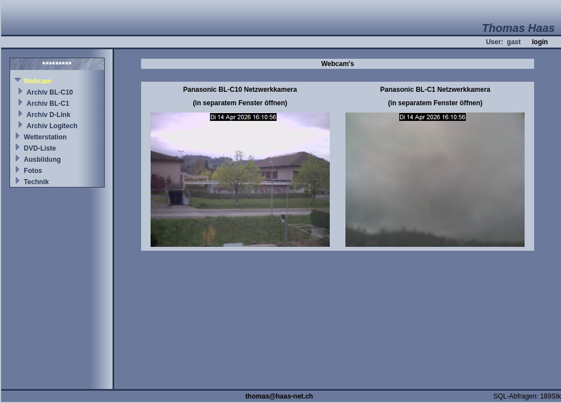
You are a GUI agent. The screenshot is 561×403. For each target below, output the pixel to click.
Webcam (38, 81)
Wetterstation (45, 137)
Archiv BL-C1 (48, 103)
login (540, 42)
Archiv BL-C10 (50, 92)
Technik (36, 182)
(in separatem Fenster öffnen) (240, 103)
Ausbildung (42, 159)
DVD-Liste (40, 148)
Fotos (33, 171)
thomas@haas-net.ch (279, 396)
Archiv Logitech (52, 126)
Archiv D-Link (49, 115)
